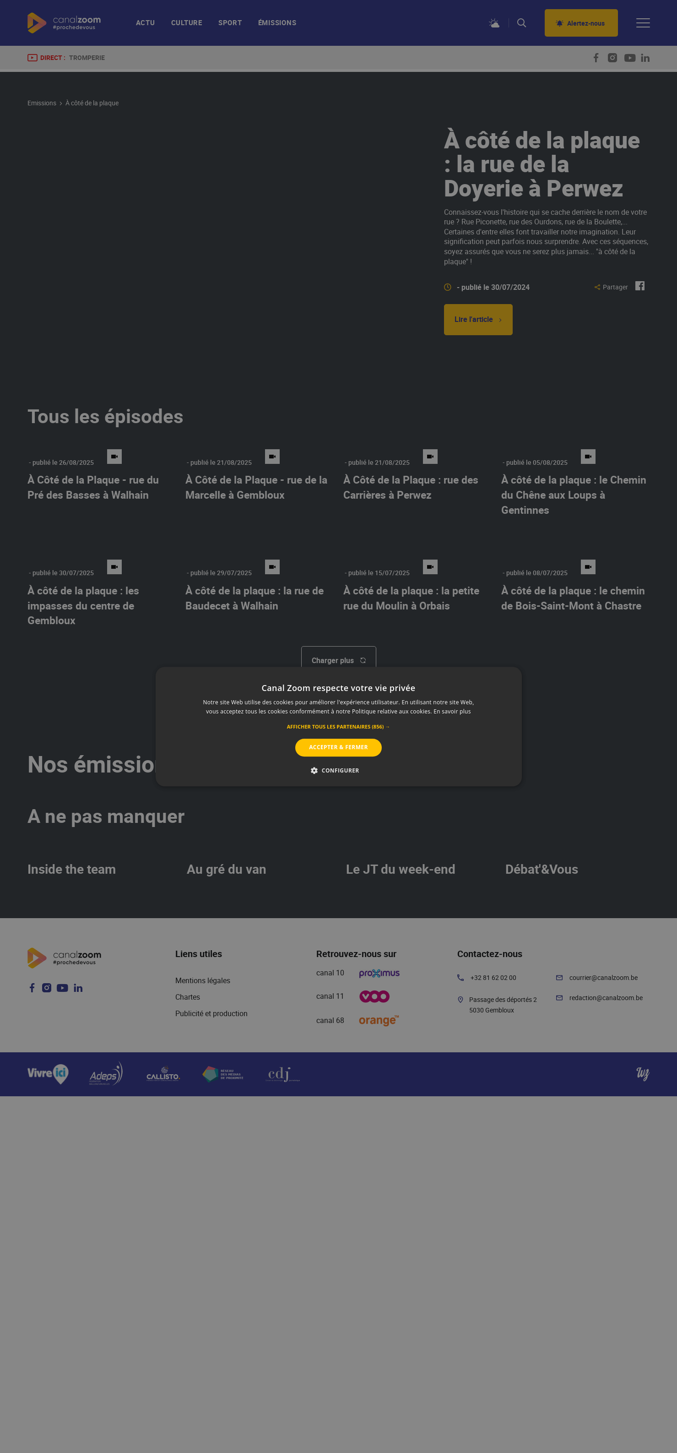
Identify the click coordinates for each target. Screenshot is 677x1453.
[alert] (338, 726)
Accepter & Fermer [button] (338, 747)
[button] (338, 727)
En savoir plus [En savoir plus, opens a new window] (452, 711)
